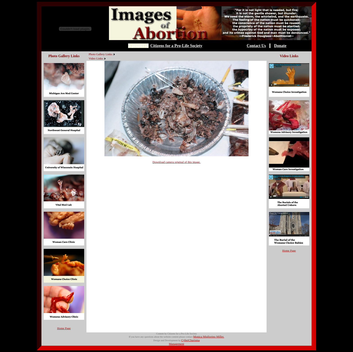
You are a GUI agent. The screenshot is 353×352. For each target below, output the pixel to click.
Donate (280, 45)
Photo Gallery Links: (101, 54)
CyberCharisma (190, 340)
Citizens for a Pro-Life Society (176, 45)
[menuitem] (87, 51)
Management (176, 343)
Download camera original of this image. (177, 162)
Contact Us (256, 45)
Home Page (64, 328)
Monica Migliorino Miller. (208, 336)
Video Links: (96, 58)
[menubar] (101, 56)
